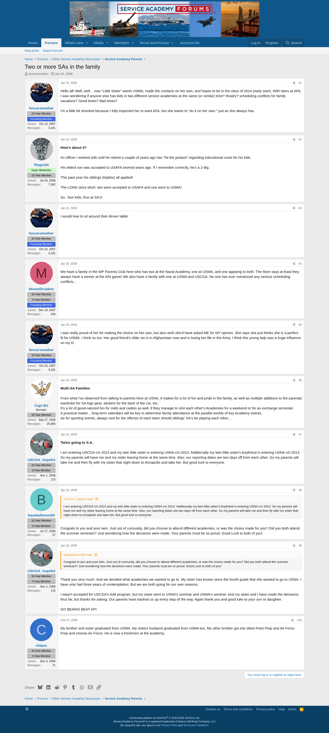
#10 (299, 620)
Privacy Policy (169, 725)
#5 (300, 324)
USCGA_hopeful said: (79, 499)
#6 (300, 380)
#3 (300, 208)
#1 (300, 83)
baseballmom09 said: (78, 555)
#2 (300, 139)
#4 (300, 263)
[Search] (293, 42)
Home (33, 43)
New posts (32, 50)
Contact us (213, 709)
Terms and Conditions (195, 725)
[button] (87, 42)
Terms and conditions (238, 709)
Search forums (53, 50)
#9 (300, 545)
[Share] (294, 83)
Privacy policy (265, 709)
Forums (51, 43)
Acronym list (189, 43)
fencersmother (38, 74)
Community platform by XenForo (164, 717)
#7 (300, 434)
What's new (74, 43)
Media (99, 43)
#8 (300, 490)
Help (282, 709)
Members (121, 43)
